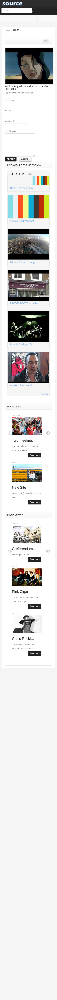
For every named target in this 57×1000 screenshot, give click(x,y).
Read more (35, 455)
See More (45, 394)
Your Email (9, 111)
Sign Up (35, 11)
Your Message (11, 131)
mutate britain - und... (21, 385)
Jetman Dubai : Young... (23, 262)
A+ (44, 30)
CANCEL (25, 159)
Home (7, 30)
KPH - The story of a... (22, 188)
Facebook (40, 18)
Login (40, 11)
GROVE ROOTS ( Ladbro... (25, 303)
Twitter (53, 18)
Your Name (9, 100)
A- (50, 30)
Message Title (10, 121)
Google (46, 18)
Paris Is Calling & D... (21, 344)
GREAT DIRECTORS (21, 221)
